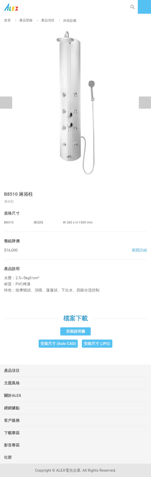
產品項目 (47, 20)
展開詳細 (139, 250)
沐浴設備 (69, 20)
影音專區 (12, 445)
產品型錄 (26, 20)
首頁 (7, 20)
